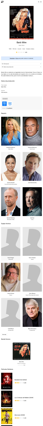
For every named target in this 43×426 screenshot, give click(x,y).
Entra (17, 58)
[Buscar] (38, 2)
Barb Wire (21, 361)
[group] (21, 99)
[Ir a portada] (2, 2)
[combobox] (21, 63)
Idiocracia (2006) (20, 415)
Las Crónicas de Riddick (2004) (24, 397)
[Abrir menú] (41, 2)
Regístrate (12, 58)
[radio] (5, 99)
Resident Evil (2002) (21, 380)
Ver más (4, 334)
